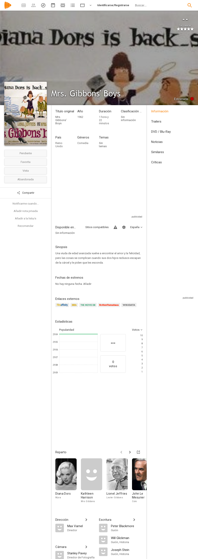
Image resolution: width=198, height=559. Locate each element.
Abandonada (25, 179)
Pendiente (26, 153)
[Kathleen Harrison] (93, 480)
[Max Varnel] (81, 526)
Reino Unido (59, 144)
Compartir (25, 193)
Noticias (157, 142)
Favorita (25, 162)
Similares (157, 152)
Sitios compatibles (97, 227)
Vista (26, 170)
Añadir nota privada (26, 211)
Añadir (87, 283)
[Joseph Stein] (127, 550)
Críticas (156, 162)
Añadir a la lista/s (25, 218)
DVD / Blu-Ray (161, 132)
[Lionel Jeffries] (119, 480)
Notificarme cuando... (26, 203)
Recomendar (25, 225)
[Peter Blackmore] (127, 526)
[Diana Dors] (68, 480)
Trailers (156, 121)
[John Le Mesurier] (145, 480)
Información (159, 111)
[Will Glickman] (127, 538)
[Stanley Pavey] (81, 553)
